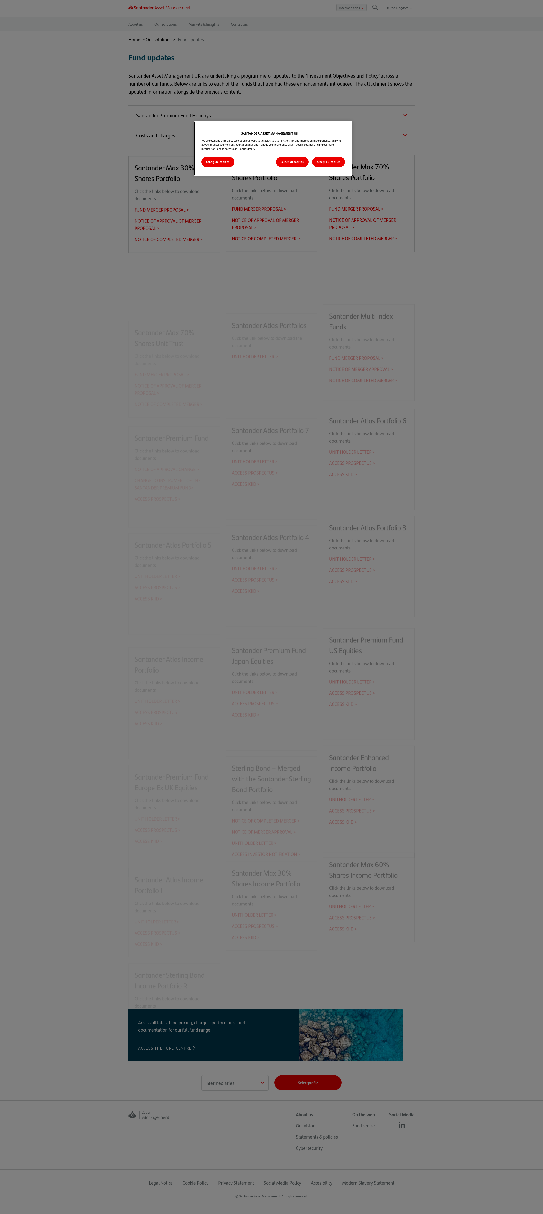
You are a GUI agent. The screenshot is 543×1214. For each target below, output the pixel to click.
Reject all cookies (292, 162)
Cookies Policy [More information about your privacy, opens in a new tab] (247, 149)
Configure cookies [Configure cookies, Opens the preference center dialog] (218, 162)
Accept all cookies (328, 162)
